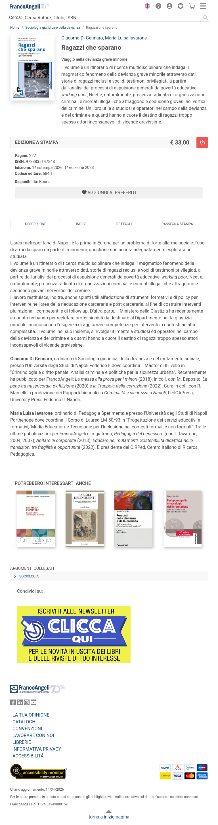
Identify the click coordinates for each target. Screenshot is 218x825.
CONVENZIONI (27, 728)
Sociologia (29, 576)
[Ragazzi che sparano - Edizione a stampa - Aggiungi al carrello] (202, 142)
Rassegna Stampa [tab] (177, 224)
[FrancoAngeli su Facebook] (13, 703)
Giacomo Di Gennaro (82, 38)
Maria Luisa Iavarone (126, 38)
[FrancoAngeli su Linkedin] (20, 703)
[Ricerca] (205, 18)
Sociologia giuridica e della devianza (52, 28)
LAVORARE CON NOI (33, 735)
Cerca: (15, 17)
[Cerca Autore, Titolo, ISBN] (112, 18)
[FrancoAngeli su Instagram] (27, 703)
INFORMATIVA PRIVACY (36, 749)
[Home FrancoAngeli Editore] (29, 7)
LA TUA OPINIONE (30, 715)
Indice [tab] (81, 224)
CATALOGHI (24, 722)
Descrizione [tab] (35, 224)
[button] (146, 7)
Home (14, 28)
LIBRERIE (21, 742)
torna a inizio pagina (109, 817)
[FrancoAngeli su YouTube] (33, 703)
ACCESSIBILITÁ (28, 756)
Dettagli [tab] (124, 224)
